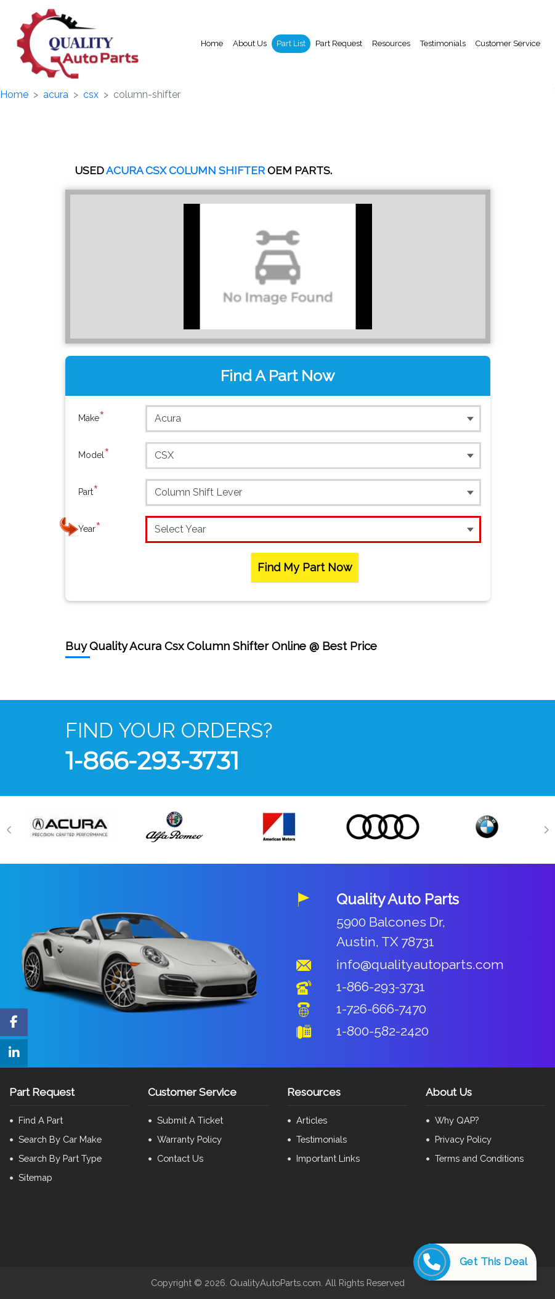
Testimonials (443, 43)
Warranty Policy (189, 1139)
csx (91, 94)
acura (55, 94)
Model (94, 455)
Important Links (328, 1158)
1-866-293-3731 (152, 761)
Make (91, 418)
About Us (250, 43)
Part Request (338, 43)
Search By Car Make (60, 1139)
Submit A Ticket (190, 1120)
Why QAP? (457, 1120)
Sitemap (35, 1177)
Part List (291, 43)
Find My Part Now (304, 567)
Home (212, 43)
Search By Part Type (60, 1158)
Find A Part (40, 1120)
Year (89, 529)
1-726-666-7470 (381, 1008)
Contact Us (180, 1158)
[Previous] (9, 830)
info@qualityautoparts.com (420, 964)
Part (88, 492)
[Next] (546, 830)
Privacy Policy (463, 1139)
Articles (311, 1120)
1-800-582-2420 (382, 1031)
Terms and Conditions (479, 1158)
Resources (391, 43)
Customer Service (508, 43)
